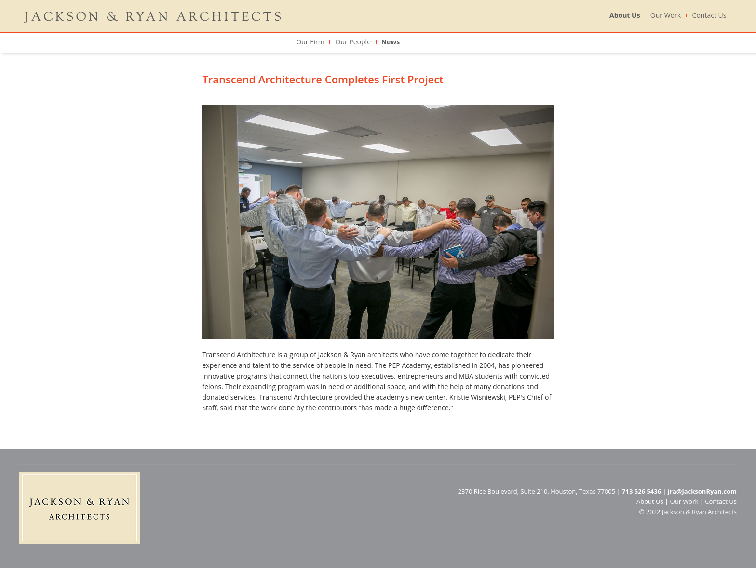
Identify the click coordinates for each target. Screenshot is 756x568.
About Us (624, 15)
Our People (353, 42)
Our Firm (310, 42)
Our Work (665, 15)
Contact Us (709, 15)
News (390, 42)
